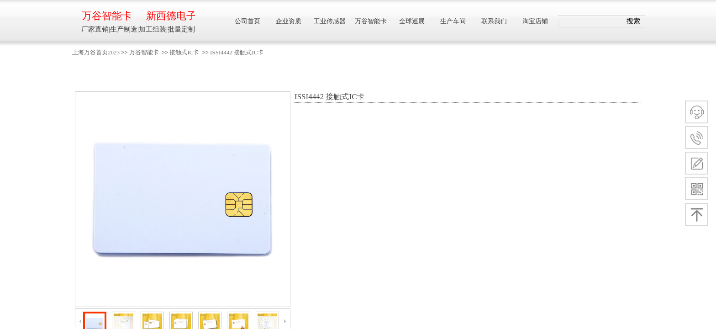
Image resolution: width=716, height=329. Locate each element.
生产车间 (453, 21)
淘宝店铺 (535, 21)
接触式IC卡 (184, 52)
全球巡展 (412, 21)
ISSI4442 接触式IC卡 (236, 52)
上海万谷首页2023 (96, 52)
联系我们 (494, 21)
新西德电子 (170, 15)
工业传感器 (330, 21)
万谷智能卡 (144, 52)
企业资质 (288, 21)
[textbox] (590, 21)
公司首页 (247, 21)
